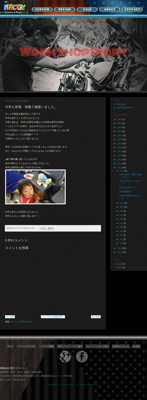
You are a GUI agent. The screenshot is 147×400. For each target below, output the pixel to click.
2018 (119, 147)
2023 (119, 127)
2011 (119, 252)
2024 (119, 123)
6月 (121, 223)
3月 (121, 235)
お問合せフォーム (121, 346)
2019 (119, 143)
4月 (121, 231)
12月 (122, 171)
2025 (119, 119)
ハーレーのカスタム (26, 346)
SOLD (119, 267)
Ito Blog (136, 346)
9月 (121, 211)
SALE (119, 264)
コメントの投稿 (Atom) (21, 321)
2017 (119, 151)
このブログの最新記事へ (53, 316)
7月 (121, 219)
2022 (119, 131)
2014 (119, 163)
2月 (121, 239)
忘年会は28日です (127, 187)
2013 (119, 167)
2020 (119, 139)
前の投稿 (96, 316)
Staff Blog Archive (125, 107)
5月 (121, 227)
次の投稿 (10, 316)
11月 (122, 203)
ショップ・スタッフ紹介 (97, 346)
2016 (119, 155)
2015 (119, 159)
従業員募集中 (125, 191)
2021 (119, 135)
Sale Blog (121, 104)
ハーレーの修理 (46, 346)
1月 (121, 243)
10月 (122, 207)
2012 (119, 248)
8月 (121, 215)
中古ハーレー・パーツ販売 (70, 346)
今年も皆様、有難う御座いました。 (130, 175)
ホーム (10, 346)
